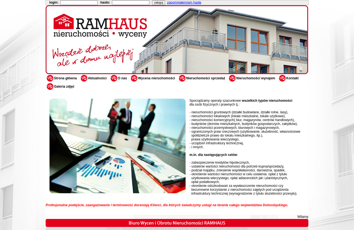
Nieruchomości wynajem (251, 78)
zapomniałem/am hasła (184, 2)
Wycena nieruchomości (152, 78)
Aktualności (93, 78)
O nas (118, 78)
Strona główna (61, 78)
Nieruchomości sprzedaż (201, 78)
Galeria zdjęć (60, 86)
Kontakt (288, 78)
